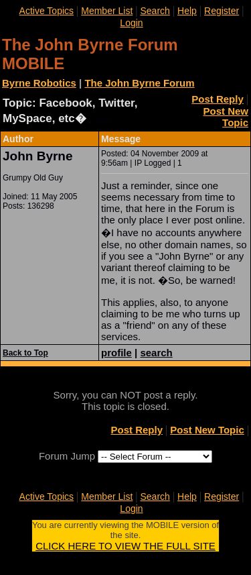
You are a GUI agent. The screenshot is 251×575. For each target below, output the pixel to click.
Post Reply (217, 99)
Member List (107, 10)
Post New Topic (225, 116)
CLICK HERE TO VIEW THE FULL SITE (125, 546)
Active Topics (46, 10)
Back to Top (25, 353)
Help (187, 10)
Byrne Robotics (39, 83)
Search (154, 10)
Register (221, 10)
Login (131, 22)
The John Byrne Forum (139, 83)
